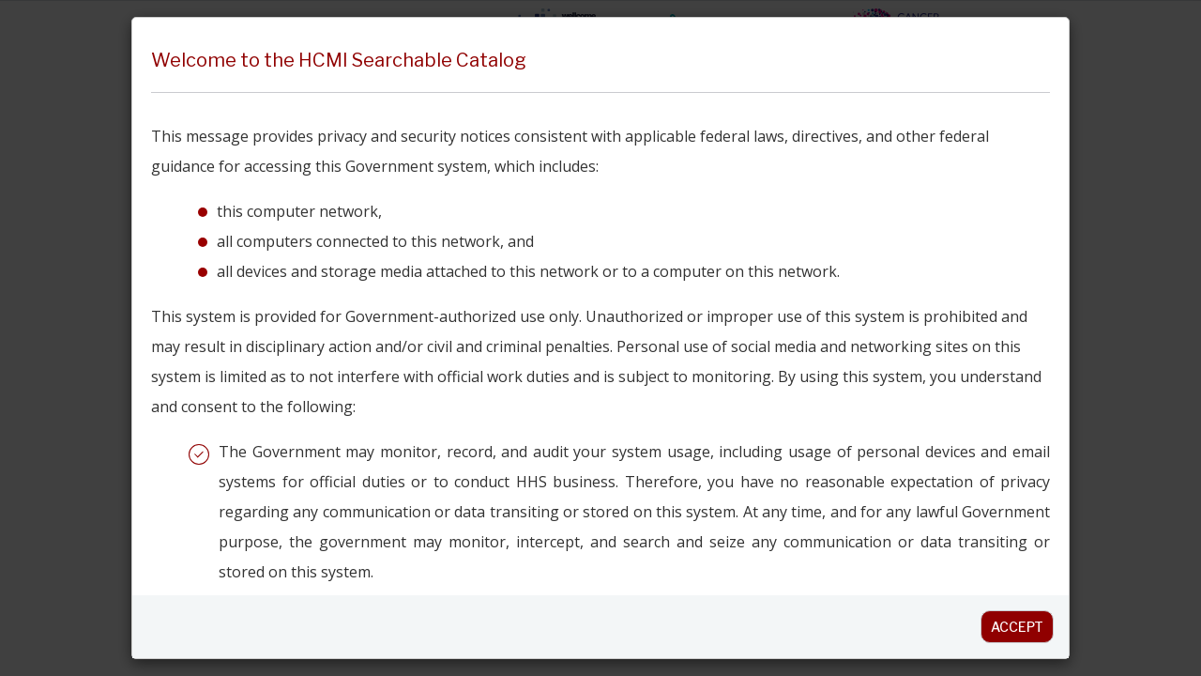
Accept (1017, 627)
